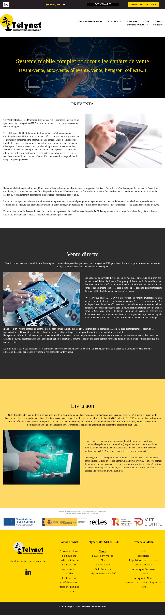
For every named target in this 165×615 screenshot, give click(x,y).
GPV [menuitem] (102, 560)
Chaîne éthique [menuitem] (69, 551)
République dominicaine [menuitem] (143, 560)
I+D (144, 21)
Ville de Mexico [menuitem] (143, 564)
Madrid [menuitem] (143, 551)
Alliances (132, 21)
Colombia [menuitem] (143, 573)
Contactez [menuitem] (69, 591)
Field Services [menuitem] (103, 569)
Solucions (113, 21)
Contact (158, 24)
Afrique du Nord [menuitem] (143, 578)
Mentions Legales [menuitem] (69, 587)
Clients (159, 21)
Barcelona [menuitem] (143, 556)
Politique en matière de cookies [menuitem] (69, 569)
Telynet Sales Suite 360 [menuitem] (102, 573)
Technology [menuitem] (103, 564)
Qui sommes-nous (88, 21)
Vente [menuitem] (102, 551)
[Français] (55, 5)
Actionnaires (103, 4)
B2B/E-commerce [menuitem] (102, 556)
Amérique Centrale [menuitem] (143, 569)
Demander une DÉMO (143, 4)
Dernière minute (135, 24)
